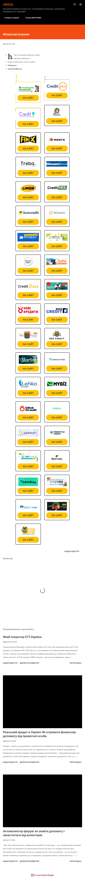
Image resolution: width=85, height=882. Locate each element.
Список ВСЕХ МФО (32, 18)
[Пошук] (74, 4)
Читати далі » (75, 663)
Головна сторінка (10, 18)
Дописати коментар (29, 663)
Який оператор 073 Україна (22, 637)
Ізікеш (8, 4)
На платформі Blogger (42, 875)
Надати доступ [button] (71, 551)
